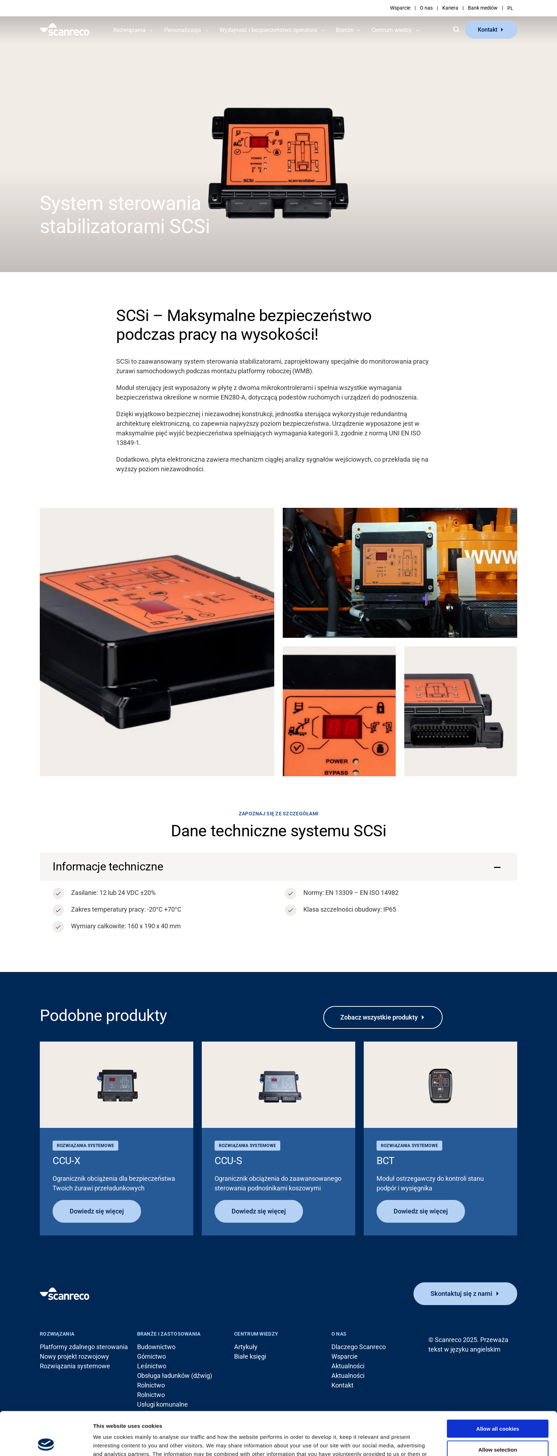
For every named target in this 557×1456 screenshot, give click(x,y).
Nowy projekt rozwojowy (74, 1356)
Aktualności (347, 1366)
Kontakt (487, 29)
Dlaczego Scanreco (358, 1347)
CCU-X (67, 1161)
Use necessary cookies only (497, 1427)
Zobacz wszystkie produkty (379, 1017)
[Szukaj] (456, 29)
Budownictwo (156, 1347)
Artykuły (246, 1347)
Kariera (450, 8)
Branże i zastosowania (169, 1334)
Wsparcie (400, 8)
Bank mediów (483, 8)
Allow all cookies (497, 1385)
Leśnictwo (151, 1366)
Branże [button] (344, 30)
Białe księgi (250, 1356)
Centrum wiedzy (256, 1334)
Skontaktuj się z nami (461, 1293)
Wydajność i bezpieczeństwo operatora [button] (268, 30)
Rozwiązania (57, 1334)
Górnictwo (151, 1356)
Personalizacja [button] (182, 30)
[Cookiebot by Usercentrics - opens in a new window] (46, 1442)
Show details (372, 1442)
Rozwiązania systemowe (75, 1366)
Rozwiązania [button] (129, 30)
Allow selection (497, 1406)
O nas (426, 8)
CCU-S (228, 1161)
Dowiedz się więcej (97, 1211)
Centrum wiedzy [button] (392, 30)
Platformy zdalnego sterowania (84, 1347)
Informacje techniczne (108, 866)
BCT (386, 1161)
